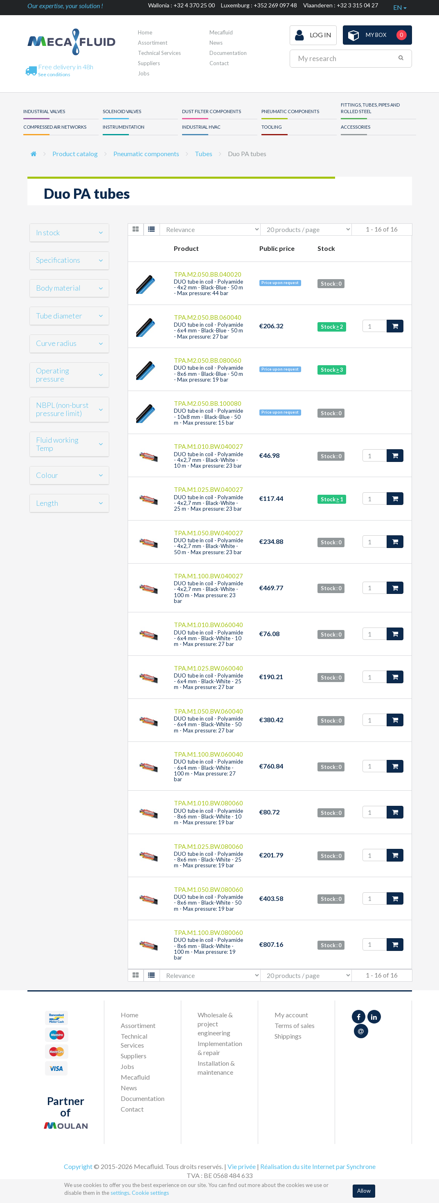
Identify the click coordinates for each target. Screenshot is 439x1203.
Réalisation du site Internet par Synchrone (318, 1166)
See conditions (54, 74)
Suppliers (149, 63)
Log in (313, 35)
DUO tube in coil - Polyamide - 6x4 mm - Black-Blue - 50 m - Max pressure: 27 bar (208, 330)
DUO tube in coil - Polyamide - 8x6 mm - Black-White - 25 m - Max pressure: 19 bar (208, 860)
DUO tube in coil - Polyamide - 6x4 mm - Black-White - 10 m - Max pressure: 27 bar (208, 638)
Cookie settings (150, 1192)
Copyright (78, 1166)
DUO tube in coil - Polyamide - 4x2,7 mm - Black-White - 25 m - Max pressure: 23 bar (208, 503)
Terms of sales (295, 1025)
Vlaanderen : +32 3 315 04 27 (340, 5)
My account (291, 1015)
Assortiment (152, 42)
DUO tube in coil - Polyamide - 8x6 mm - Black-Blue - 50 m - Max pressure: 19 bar (208, 373)
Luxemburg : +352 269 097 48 (259, 5)
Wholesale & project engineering (215, 1024)
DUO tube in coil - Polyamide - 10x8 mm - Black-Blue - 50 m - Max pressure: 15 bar (208, 416)
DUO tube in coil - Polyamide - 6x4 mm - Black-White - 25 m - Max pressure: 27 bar (208, 681)
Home (145, 32)
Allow (364, 1190)
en (400, 7)
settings (119, 1192)
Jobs (143, 73)
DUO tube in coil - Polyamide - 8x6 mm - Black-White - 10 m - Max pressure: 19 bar (208, 816)
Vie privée (241, 1166)
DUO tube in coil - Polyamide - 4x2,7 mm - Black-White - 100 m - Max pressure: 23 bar (208, 592)
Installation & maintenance (216, 1067)
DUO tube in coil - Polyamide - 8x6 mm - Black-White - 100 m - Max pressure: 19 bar (208, 949)
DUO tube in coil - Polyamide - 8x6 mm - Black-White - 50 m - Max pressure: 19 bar (208, 903)
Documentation (228, 53)
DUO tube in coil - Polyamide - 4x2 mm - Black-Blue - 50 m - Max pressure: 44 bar (208, 287)
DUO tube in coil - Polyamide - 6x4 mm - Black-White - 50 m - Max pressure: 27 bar (208, 724)
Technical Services (159, 53)
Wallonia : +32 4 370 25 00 (181, 5)
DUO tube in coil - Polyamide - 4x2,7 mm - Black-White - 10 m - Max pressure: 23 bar (208, 460)
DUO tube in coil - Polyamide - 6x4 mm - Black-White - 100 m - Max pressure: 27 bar (208, 770)
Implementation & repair (219, 1047)
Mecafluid (221, 32)
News (216, 42)
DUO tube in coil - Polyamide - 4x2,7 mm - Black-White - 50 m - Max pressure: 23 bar (208, 546)
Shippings (288, 1036)
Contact (219, 63)
